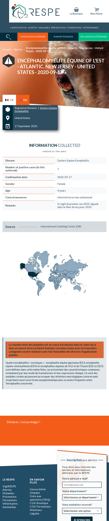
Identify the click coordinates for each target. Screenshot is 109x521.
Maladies (44, 27)
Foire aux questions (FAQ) (40, 497)
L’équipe (35, 492)
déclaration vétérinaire (93, 36)
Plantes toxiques (63, 36)
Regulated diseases (26, 107)
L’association (18, 27)
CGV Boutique (39, 503)
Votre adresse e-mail (74, 478)
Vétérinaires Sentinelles (10, 505)
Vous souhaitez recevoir (76, 504)
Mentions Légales (36, 511)
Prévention (58, 27)
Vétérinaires (91, 27)
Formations (74, 27)
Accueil (7, 49)
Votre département (74, 491)
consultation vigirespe (32, 36)
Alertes (33, 27)
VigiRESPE (9, 486)
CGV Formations (40, 506)
